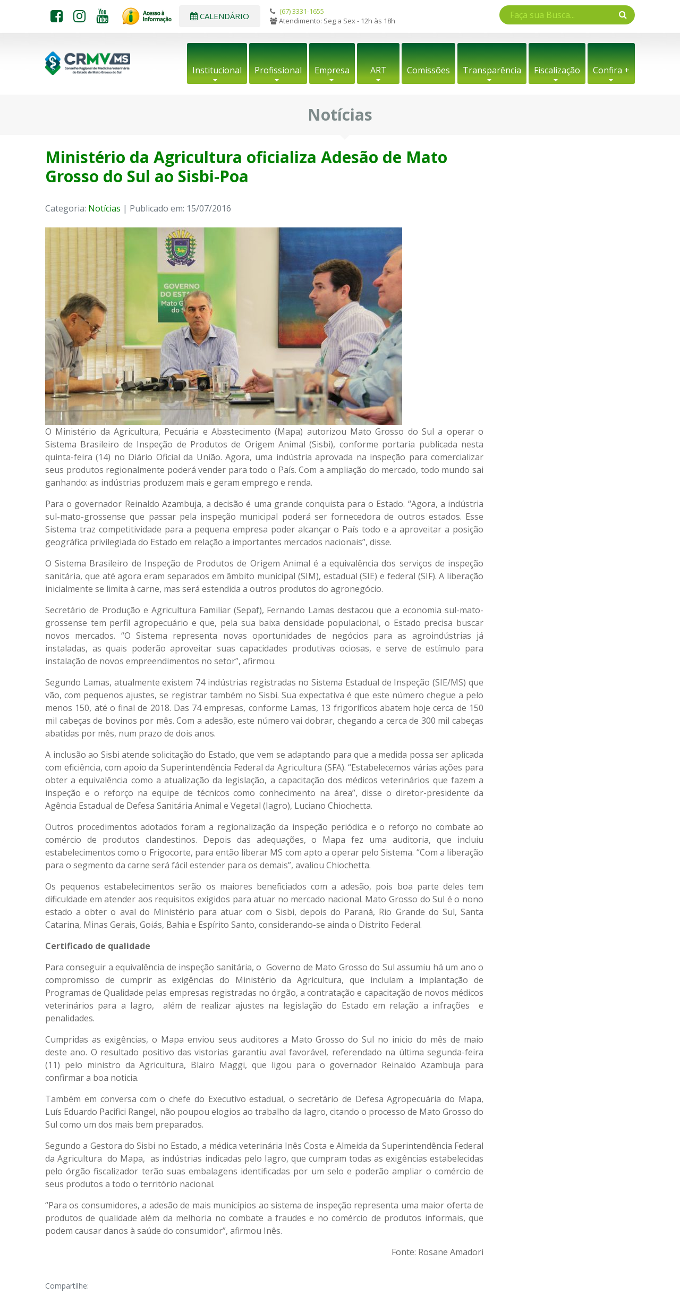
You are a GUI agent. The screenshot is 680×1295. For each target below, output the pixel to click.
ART (378, 70)
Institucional (217, 70)
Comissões (428, 70)
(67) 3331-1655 (301, 11)
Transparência (492, 70)
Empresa (332, 70)
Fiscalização (557, 70)
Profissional (278, 70)
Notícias (104, 208)
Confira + (611, 70)
